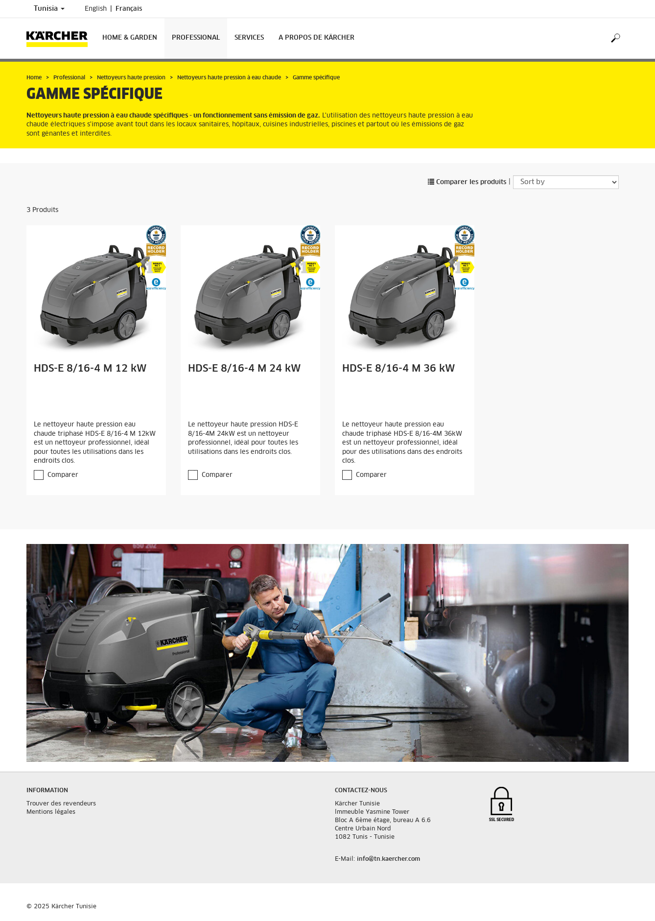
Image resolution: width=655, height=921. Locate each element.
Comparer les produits (467, 182)
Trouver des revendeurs (61, 804)
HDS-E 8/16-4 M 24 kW (244, 369)
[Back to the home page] (60, 38)
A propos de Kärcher (316, 38)
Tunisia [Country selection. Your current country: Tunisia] (49, 8)
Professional (196, 38)
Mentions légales (50, 812)
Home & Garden (129, 38)
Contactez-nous (361, 791)
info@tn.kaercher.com (388, 859)
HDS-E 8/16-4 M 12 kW (90, 369)
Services (249, 38)
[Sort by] (566, 182)
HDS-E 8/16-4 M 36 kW (398, 369)
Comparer (62, 475)
